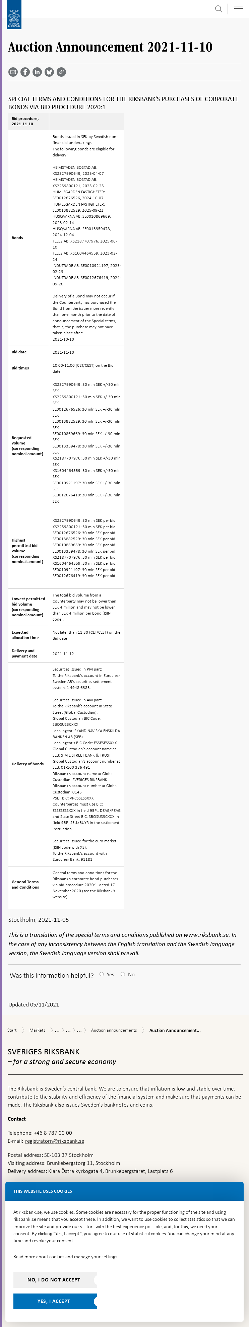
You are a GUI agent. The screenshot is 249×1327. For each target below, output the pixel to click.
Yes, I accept (54, 1301)
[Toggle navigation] (238, 8)
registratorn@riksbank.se (54, 1140)
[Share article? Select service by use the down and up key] (38, 72)
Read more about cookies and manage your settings (65, 1257)
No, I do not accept (53, 1279)
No (131, 974)
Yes (110, 974)
